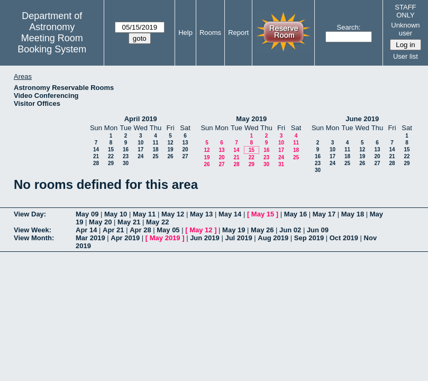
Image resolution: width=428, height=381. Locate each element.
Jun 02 (290, 230)
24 (140, 156)
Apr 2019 (125, 238)
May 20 (100, 222)
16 (126, 149)
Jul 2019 (238, 238)
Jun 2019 (205, 238)
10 (140, 143)
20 (185, 149)
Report (238, 33)
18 (155, 149)
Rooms (210, 33)
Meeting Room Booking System (51, 44)
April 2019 (140, 119)
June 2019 (362, 119)
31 (281, 164)
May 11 (144, 214)
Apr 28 (140, 230)
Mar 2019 (90, 238)
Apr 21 (113, 230)
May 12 (172, 214)
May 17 (324, 214)
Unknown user (405, 29)
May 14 (229, 214)
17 (140, 149)
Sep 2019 (309, 238)
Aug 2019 (273, 238)
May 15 (262, 214)
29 (111, 163)
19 (170, 149)
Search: (349, 27)
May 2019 (251, 119)
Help (185, 33)
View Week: (32, 230)
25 (155, 156)
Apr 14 (86, 230)
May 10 (115, 214)
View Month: (34, 238)
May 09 (87, 214)
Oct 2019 (344, 238)
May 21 (128, 222)
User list (405, 56)
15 (111, 149)
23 (126, 156)
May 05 (168, 230)
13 (185, 143)
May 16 (295, 214)
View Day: (30, 214)
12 (170, 143)
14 (96, 149)
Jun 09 (318, 230)
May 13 (201, 214)
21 (96, 156)
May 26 (262, 230)
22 (111, 156)
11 (155, 143)
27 (185, 156)
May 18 (352, 214)
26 (170, 156)
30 (126, 163)
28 (96, 163)
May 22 (157, 222)
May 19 (233, 230)
